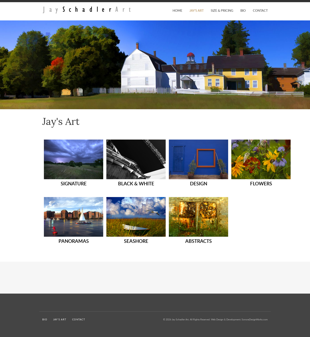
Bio (243, 10)
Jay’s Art (196, 10)
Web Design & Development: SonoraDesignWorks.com (239, 319)
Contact (260, 10)
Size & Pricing (222, 10)
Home (177, 10)
